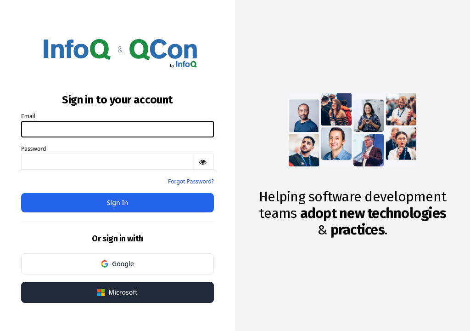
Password (33, 149)
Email (28, 116)
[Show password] (203, 162)
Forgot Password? (191, 181)
